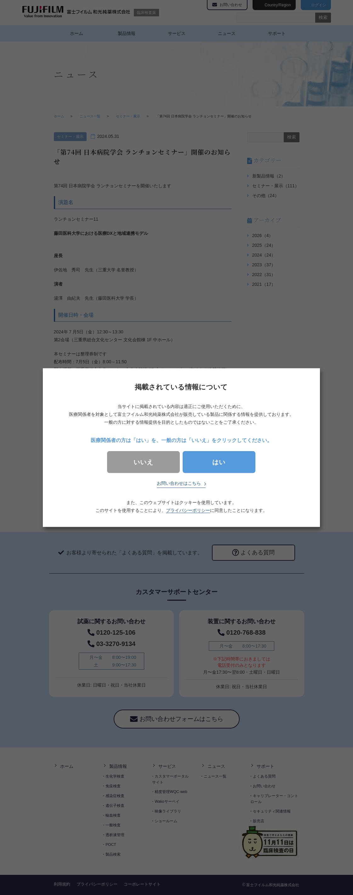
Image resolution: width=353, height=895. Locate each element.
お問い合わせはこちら (179, 483)
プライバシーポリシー (188, 510)
